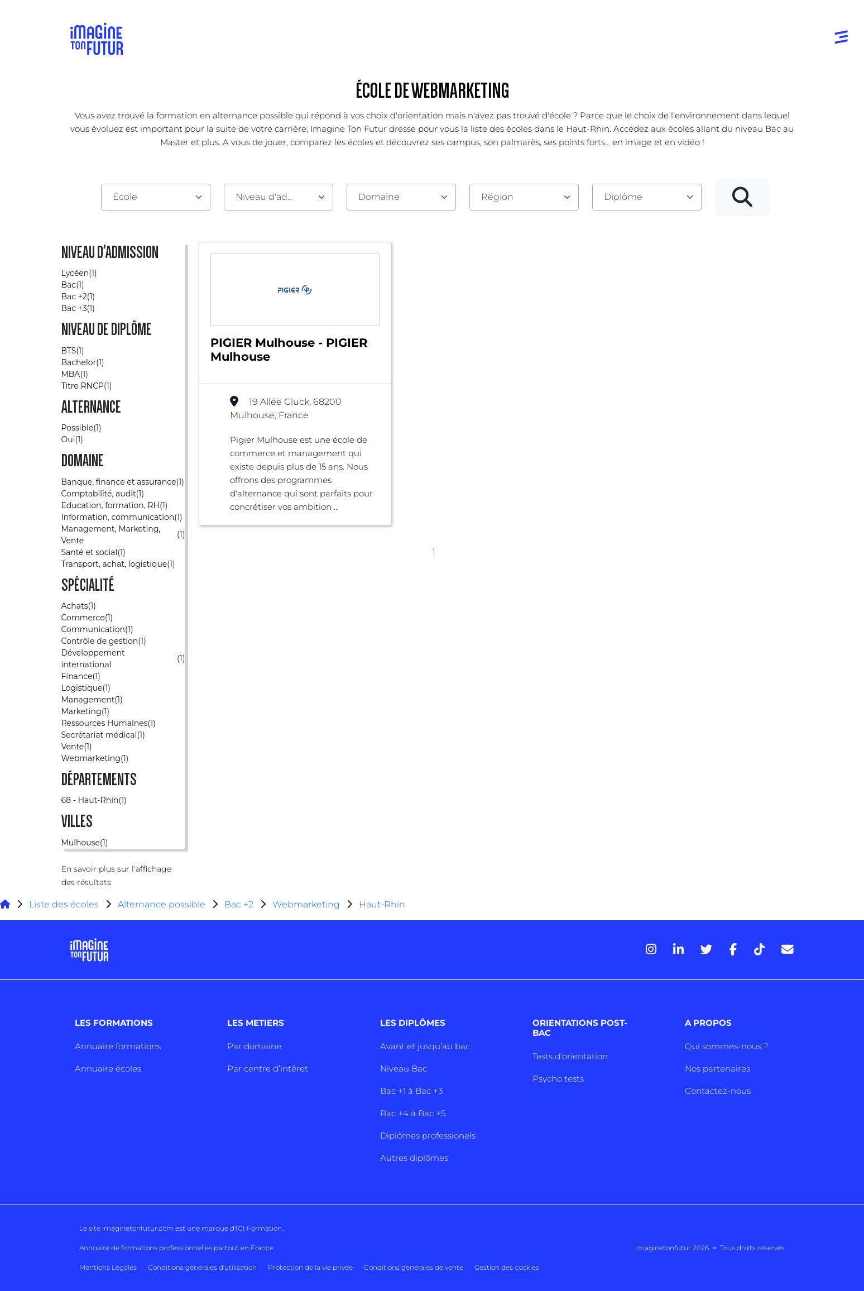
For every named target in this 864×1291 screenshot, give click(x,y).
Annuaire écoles (108, 1068)
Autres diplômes (414, 1158)
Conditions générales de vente (413, 1267)
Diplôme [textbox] (623, 197)
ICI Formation (259, 1228)
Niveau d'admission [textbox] (274, 197)
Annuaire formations (118, 1046)
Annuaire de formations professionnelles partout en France (176, 1248)
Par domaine (254, 1046)
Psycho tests (558, 1078)
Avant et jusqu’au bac (425, 1046)
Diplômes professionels (428, 1135)
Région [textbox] (497, 197)
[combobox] (155, 197)
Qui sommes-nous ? (726, 1046)
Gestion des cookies (506, 1267)
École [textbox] (125, 197)
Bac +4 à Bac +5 (412, 1113)
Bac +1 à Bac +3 (411, 1091)
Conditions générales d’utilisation (202, 1267)
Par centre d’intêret (267, 1068)
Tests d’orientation (570, 1056)
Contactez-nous (718, 1091)
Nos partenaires (717, 1068)
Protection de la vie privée (310, 1267)
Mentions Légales (108, 1267)
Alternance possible (161, 904)
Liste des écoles (64, 904)
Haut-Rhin (382, 904)
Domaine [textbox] (379, 197)
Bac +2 (238, 904)
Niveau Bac (403, 1068)
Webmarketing (306, 904)
